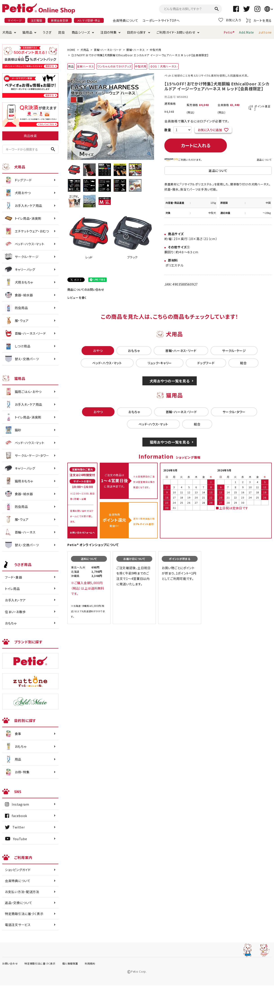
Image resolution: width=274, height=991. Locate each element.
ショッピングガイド (18, 869)
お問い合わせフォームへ (82, 532)
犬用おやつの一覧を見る (170, 381)
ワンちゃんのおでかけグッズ (114, 66)
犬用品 (7, 32)
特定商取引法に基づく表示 (24, 913)
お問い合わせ (10, 963)
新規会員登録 (59, 20)
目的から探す (136, 32)
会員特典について (125, 20)
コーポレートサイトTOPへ (161, 20)
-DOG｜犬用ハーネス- (164, 66)
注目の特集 (108, 32)
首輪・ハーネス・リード (108, 50)
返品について (264, 159)
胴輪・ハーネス (135, 50)
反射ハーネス (85, 66)
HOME (71, 50)
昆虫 (61, 32)
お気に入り (230, 20)
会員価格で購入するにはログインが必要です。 (196, 121)
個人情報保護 (70, 963)
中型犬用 (155, 50)
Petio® (229, 32)
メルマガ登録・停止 (88, 20)
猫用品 (27, 32)
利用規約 (90, 963)
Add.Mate (246, 32)
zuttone (265, 32)
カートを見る (259, 20)
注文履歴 (36, 20)
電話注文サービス (18, 924)
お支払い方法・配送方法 (22, 891)
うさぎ (47, 32)
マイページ (15, 20)
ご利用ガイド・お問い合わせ (176, 32)
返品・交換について (18, 902)
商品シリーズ (81, 32)
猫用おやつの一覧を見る (170, 442)
